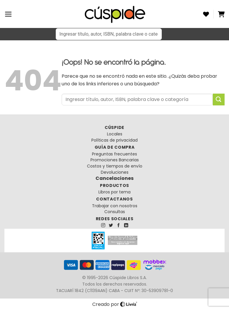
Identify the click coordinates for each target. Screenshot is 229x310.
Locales (114, 134)
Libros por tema (114, 192)
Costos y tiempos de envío (114, 166)
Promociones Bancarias (114, 160)
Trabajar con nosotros (114, 206)
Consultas (114, 212)
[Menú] (8, 14)
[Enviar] (219, 99)
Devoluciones (114, 172)
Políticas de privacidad (114, 140)
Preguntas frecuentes (114, 154)
